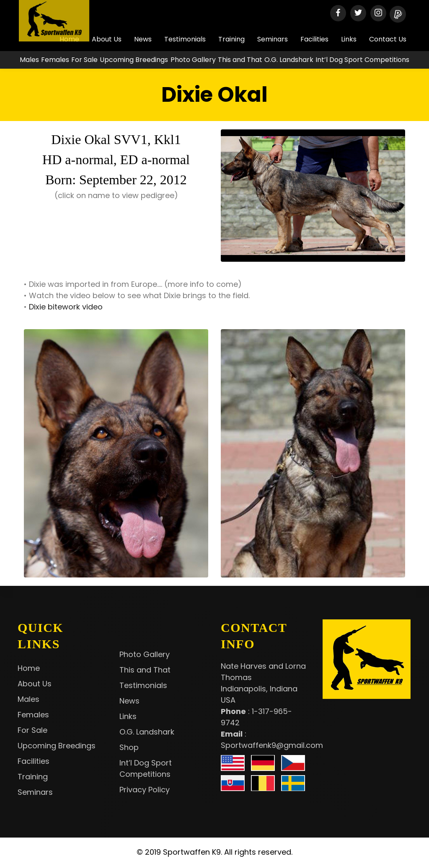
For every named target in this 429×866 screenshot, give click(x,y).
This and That (240, 59)
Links (349, 39)
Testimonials (185, 39)
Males (29, 59)
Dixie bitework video (66, 307)
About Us (35, 683)
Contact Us (387, 39)
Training (231, 39)
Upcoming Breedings (134, 59)
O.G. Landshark (288, 59)
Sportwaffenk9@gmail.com (272, 745)
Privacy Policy (144, 789)
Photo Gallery (193, 59)
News (143, 39)
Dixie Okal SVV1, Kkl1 (116, 139)
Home (29, 668)
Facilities (314, 39)
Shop (129, 747)
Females (55, 59)
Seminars (272, 39)
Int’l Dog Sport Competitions (362, 59)
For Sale (84, 59)
